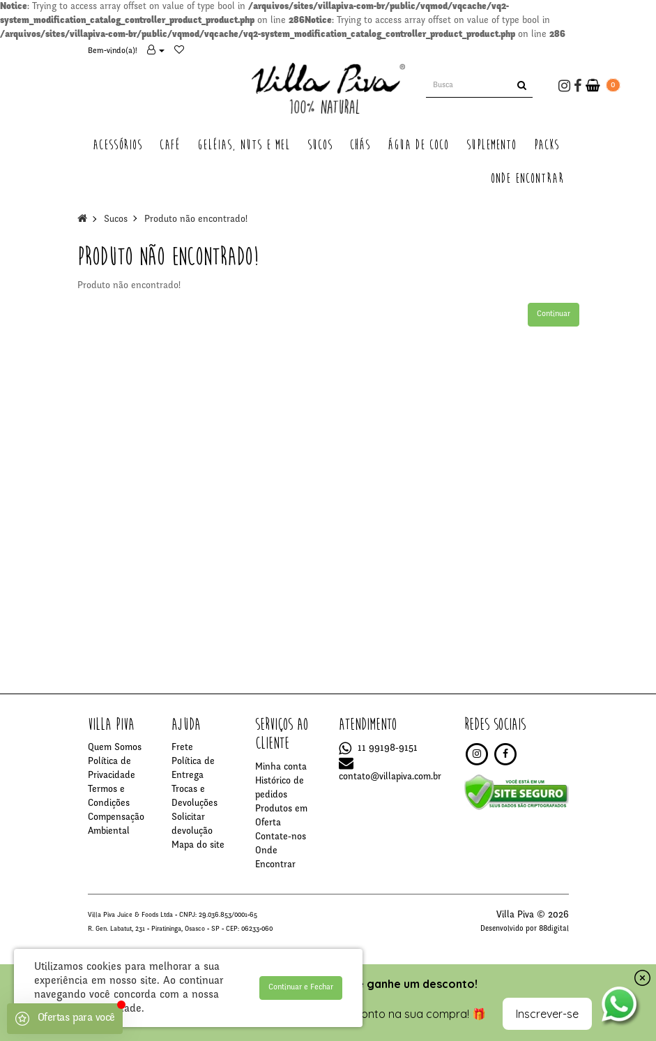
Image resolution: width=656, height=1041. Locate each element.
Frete (182, 748)
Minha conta (281, 767)
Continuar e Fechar (300, 987)
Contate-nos (280, 837)
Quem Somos (115, 748)
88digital (554, 929)
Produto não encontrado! (195, 220)
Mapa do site (197, 846)
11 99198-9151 (378, 749)
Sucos (116, 220)
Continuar (553, 314)
